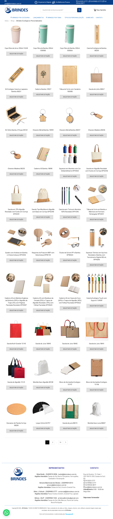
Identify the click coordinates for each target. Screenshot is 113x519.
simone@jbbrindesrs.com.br (56, 485)
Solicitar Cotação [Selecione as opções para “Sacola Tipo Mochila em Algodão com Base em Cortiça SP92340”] (43, 217)
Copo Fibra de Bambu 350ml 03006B (43, 49)
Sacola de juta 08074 (70, 423)
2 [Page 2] (52, 442)
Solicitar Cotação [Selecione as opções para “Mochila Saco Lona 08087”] (96, 428)
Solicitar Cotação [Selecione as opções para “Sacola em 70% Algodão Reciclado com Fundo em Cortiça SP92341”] (16, 219)
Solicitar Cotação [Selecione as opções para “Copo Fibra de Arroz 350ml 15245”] (16, 53)
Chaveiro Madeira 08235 (16, 168)
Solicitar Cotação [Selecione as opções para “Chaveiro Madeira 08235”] (16, 174)
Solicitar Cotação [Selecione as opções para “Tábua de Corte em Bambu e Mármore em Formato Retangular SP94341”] (96, 219)
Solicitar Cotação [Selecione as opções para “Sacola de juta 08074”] (70, 428)
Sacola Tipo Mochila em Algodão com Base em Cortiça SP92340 (43, 211)
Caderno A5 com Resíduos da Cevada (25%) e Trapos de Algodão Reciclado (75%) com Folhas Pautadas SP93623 (43, 301)
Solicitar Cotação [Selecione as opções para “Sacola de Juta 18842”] (70, 349)
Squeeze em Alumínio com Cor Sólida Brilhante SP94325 (70, 170)
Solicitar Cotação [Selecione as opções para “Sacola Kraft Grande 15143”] (16, 349)
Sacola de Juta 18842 (69, 343)
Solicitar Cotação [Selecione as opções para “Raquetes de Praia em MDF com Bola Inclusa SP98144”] (43, 260)
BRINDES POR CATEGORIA (20, 17)
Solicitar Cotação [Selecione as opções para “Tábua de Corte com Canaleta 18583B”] (70, 97)
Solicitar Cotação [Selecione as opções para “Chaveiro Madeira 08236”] (96, 135)
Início (7, 21)
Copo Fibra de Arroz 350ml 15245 (16, 48)
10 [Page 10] (60, 442)
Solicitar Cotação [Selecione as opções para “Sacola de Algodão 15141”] (16, 387)
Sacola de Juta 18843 (43, 343)
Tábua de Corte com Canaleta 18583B (69, 90)
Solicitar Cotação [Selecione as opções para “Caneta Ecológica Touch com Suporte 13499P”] (96, 306)
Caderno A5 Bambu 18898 (43, 168)
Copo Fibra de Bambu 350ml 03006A (70, 49)
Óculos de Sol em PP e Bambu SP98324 (69, 254)
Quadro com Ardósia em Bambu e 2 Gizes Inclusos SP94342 (16, 254)
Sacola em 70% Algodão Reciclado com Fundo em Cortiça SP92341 (16, 212)
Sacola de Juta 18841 (96, 343)
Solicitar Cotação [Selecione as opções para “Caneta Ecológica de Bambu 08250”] (96, 56)
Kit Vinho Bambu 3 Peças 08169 (16, 130)
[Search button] (79, 10)
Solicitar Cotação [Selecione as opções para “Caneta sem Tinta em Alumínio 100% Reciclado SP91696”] (70, 217)
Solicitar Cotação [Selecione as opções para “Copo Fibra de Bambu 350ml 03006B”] (43, 56)
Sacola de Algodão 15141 (16, 382)
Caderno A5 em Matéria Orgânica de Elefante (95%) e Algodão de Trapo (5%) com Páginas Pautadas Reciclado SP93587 (16, 301)
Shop (12, 21)
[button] (6, 512)
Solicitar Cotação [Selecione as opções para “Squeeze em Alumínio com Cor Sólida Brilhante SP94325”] (70, 176)
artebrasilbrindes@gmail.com (68, 498)
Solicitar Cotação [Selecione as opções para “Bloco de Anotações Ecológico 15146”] (96, 390)
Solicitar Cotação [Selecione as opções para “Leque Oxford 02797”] (43, 428)
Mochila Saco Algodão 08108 (43, 382)
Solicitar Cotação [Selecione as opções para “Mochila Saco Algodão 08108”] (43, 387)
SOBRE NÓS (90, 17)
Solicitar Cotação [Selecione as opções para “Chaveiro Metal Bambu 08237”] (70, 135)
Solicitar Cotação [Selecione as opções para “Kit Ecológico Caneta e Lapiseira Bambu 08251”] (16, 97)
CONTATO (99, 17)
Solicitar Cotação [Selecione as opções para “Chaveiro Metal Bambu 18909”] (43, 135)
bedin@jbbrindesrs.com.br (67, 474)
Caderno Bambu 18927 (43, 89)
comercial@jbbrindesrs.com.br (68, 491)
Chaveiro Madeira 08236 (96, 130)
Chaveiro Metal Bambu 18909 (43, 130)
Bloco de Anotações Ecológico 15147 (69, 383)
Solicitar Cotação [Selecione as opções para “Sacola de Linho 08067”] (96, 94)
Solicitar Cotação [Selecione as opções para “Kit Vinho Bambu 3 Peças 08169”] (16, 135)
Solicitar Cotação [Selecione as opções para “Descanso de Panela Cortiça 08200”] (16, 431)
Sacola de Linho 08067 (97, 89)
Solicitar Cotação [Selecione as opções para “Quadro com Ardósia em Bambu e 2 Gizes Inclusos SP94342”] (16, 260)
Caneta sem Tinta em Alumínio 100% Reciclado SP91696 (70, 211)
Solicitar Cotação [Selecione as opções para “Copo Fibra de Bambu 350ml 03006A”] (70, 56)
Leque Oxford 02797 (43, 423)
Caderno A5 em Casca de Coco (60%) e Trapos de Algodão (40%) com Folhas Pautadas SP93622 (69, 300)
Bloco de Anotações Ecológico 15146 (96, 383)
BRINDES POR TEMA (54, 17)
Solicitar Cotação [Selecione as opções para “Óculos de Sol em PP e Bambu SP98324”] (70, 260)
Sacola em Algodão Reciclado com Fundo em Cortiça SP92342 (96, 170)
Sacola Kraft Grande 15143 (16, 343)
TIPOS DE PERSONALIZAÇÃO (74, 17)
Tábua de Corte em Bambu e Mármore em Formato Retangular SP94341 (97, 212)
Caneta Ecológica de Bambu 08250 (96, 49)
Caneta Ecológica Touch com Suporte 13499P (97, 299)
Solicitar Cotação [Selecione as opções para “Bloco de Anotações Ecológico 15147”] (70, 390)
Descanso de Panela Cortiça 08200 (16, 424)
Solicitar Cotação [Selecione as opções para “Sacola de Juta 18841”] (96, 349)
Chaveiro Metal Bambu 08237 (69, 130)
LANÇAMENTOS (38, 17)
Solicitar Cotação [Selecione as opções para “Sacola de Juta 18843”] (43, 349)
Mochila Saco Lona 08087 (96, 423)
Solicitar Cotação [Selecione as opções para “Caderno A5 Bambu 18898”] (43, 174)
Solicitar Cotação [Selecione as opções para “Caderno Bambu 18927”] (43, 94)
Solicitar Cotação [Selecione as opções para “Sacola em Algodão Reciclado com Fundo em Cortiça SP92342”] (96, 176)
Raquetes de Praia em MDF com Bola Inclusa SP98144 (43, 254)
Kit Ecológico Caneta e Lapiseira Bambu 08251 (16, 90)
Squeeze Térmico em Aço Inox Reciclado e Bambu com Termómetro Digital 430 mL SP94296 (96, 256)
